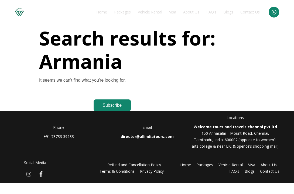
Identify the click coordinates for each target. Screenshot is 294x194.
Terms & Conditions (117, 171)
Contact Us (249, 12)
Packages (122, 12)
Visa (172, 12)
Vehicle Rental (150, 12)
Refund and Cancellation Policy (134, 164)
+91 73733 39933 (58, 136)
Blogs (228, 12)
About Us (191, 12)
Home (101, 12)
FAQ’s (211, 12)
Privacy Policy (152, 171)
